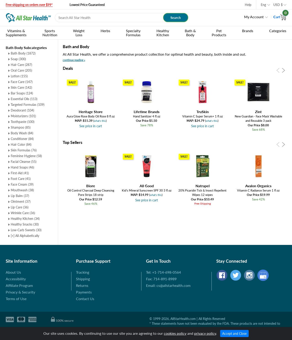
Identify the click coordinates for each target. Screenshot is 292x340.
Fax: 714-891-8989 (161, 279)
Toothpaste (22, 122)
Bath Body (23, 53)
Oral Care (21, 70)
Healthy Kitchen (162, 33)
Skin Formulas (24, 150)
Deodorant (22, 110)
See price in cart (90, 126)
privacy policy (205, 333)
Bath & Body (190, 33)
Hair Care (21, 65)
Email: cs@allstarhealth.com (168, 285)
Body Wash (22, 133)
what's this (100, 120)
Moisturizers (23, 116)
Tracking (82, 272)
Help (248, 5)
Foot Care (21, 179)
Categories (277, 31)
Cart (279, 17)
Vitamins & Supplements (16, 33)
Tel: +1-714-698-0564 (163, 272)
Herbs (105, 31)
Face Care (22, 82)
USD (278, 5)
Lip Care (20, 207)
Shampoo (21, 127)
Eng (263, 5)
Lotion (19, 76)
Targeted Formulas (27, 104)
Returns (82, 285)
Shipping (83, 279)
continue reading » (74, 60)
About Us (13, 272)
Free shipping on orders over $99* (29, 5)
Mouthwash (22, 190)
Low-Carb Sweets (26, 230)
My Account (254, 17)
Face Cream (22, 184)
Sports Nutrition (49, 33)
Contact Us (85, 298)
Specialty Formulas (133, 33)
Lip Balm (20, 196)
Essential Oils (24, 99)
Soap (18, 59)
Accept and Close (234, 333)
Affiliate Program (19, 285)
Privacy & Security (20, 292)
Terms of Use (16, 298)
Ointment (21, 201)
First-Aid (20, 173)
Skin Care (21, 87)
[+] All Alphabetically (25, 236)
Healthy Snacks (25, 224)
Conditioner (22, 139)
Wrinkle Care (23, 213)
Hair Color (21, 144)
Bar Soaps (22, 93)
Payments (84, 292)
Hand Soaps (22, 167)
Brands (247, 31)
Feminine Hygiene (26, 156)
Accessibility (16, 279)
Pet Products (219, 33)
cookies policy (175, 333)
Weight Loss (79, 33)
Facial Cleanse (23, 162)
